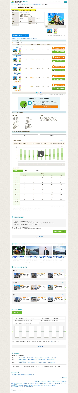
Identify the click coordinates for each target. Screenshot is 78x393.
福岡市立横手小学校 (31, 359)
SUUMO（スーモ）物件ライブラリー (19, 2)
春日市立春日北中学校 (42, 362)
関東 (16, 386)
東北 (14, 386)
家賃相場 (41, 383)
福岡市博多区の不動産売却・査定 (20, 35)
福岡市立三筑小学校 (50, 359)
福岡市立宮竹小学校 (22, 361)
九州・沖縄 (31, 386)
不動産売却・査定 (22, 385)
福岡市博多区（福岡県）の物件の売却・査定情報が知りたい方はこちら (24, 38)
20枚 (14, 53)
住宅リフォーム (16, 385)
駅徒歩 (37, 170)
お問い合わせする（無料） (58, 48)
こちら (52, 341)
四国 (26, 386)
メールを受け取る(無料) (45, 106)
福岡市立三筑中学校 (31, 362)
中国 (28, 386)
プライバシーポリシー (56, 381)
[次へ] (65, 275)
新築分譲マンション (46, 383)
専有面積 (15, 170)
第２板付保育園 (30, 357)
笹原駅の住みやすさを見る (59, 231)
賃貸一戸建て (37, 383)
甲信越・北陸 (19, 386)
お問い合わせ (64, 381)
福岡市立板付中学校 (51, 362)
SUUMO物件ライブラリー (27, 4)
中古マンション (51, 383)
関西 (24, 386)
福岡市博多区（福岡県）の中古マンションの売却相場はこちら (23, 374)
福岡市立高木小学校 (41, 359)
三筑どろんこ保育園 (38, 357)
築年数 (26, 170)
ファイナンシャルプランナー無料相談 (49, 385)
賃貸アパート (33, 383)
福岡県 (34, 4)
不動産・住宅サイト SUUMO (16, 4)
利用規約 (49, 381)
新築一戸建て (57, 383)
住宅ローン (35, 385)
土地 (64, 383)
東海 (22, 386)
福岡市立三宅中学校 (22, 362)
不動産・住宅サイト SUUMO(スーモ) (16, 383)
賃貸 (32, 10)
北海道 (12, 386)
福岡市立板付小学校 (22, 359)
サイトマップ (43, 381)
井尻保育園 (47, 357)
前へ (12, 332)
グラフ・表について (62, 140)
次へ (65, 332)
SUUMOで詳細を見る (58, 51)
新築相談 (26, 385)
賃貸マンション (27, 383)
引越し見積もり (31, 385)
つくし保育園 (53, 357)
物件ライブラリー (40, 385)
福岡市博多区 (38, 4)
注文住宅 (12, 385)
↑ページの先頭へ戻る (64, 377)
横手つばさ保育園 (22, 357)
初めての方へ (37, 381)
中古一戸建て (61, 383)
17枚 (14, 81)
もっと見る (62, 270)
